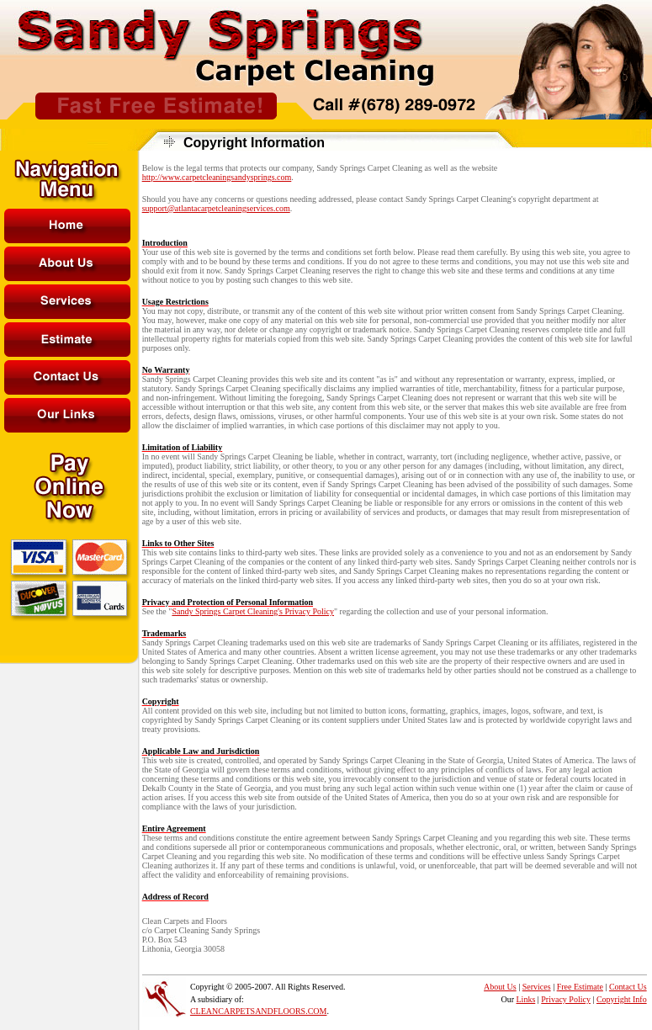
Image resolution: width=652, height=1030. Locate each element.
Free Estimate (580, 986)
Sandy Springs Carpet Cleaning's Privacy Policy (253, 611)
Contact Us (628, 986)
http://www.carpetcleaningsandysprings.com (217, 177)
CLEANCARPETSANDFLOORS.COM (258, 1011)
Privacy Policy (566, 999)
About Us (500, 986)
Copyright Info (621, 999)
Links (526, 999)
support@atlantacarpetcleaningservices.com (216, 208)
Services (536, 986)
